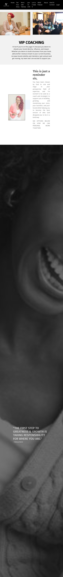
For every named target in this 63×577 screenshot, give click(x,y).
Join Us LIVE (28, 5)
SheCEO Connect (52, 4)
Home (12, 3)
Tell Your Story (17, 5)
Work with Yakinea (23, 5)
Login (58, 5)
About (46, 3)
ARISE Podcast (40, 4)
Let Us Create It (34, 5)
